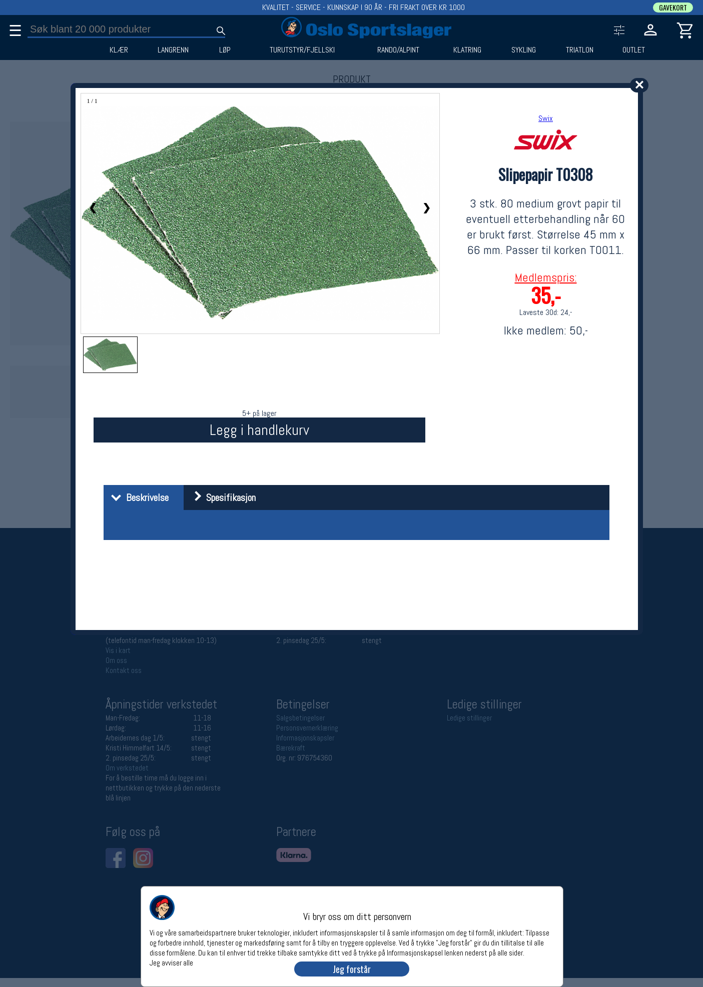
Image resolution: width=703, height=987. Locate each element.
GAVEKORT (673, 7)
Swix (545, 118)
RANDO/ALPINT (398, 50)
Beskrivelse (137, 497)
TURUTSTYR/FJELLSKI (302, 50)
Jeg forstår (352, 969)
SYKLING (523, 50)
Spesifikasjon (221, 497)
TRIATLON (579, 50)
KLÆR (119, 50)
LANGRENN (173, 50)
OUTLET (633, 50)
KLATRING (467, 50)
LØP (225, 50)
